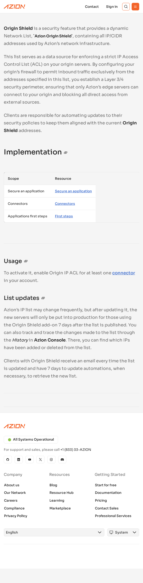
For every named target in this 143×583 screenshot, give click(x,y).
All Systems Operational (31, 439)
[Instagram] (51, 459)
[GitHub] (8, 459)
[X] (40, 459)
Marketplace (60, 508)
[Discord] (62, 459)
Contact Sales (107, 508)
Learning (56, 500)
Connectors (65, 204)
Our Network (15, 493)
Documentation (108, 493)
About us (11, 485)
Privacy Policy (15, 516)
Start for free (105, 485)
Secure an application (73, 191)
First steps (64, 216)
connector (123, 273)
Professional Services (113, 516)
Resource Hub (61, 493)
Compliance (14, 508)
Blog (53, 485)
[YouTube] (30, 459)
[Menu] (135, 6)
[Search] (126, 6)
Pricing (101, 500)
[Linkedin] (19, 459)
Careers (11, 500)
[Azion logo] (71, 426)
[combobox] (49, 532)
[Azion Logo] (14, 6)
